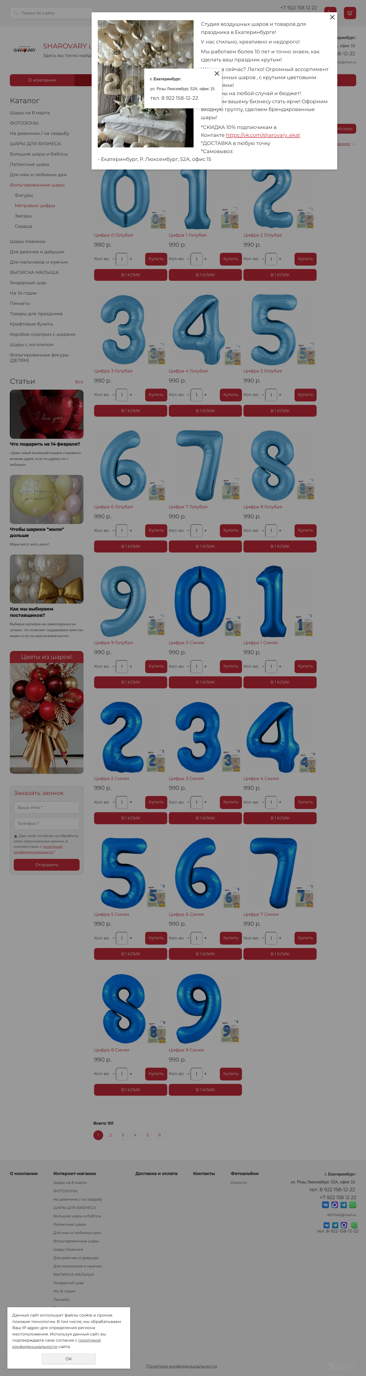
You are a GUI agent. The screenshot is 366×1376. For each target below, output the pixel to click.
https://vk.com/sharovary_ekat (263, 135)
